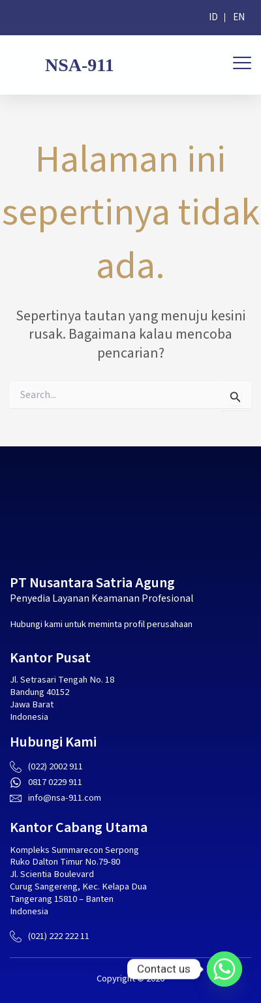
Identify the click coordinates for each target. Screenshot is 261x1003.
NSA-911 (79, 65)
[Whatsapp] (224, 969)
